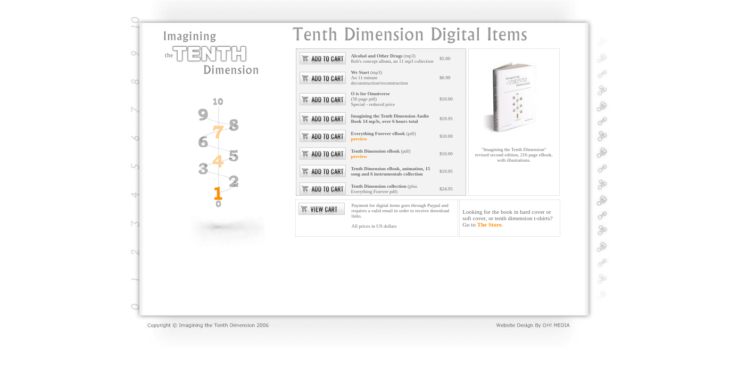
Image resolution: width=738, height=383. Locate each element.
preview (359, 138)
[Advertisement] (350, 277)
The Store (489, 224)
